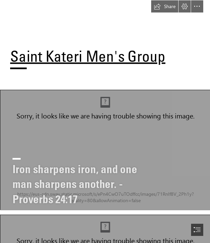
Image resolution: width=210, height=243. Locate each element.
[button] (164, 6)
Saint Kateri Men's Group (87, 56)
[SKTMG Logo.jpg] (105, 150)
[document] (105, 121)
